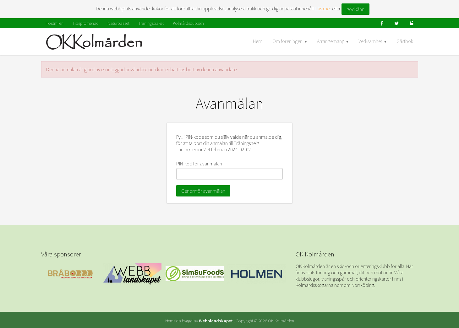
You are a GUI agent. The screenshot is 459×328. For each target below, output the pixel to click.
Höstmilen (54, 23)
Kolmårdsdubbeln (188, 23)
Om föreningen (287, 41)
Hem (257, 41)
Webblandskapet (216, 321)
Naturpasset (118, 23)
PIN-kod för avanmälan (199, 163)
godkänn (355, 9)
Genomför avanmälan (203, 191)
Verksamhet (370, 41)
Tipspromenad (86, 23)
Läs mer (323, 8)
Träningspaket (151, 23)
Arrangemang (330, 41)
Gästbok (404, 41)
